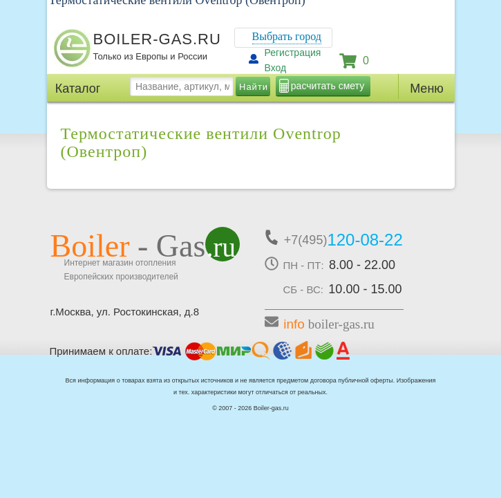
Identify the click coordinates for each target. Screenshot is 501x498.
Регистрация (293, 52)
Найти (253, 87)
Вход (276, 67)
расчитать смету (327, 85)
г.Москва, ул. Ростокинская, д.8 (125, 311)
